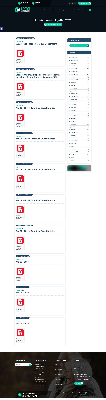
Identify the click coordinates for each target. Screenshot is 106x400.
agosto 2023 (73, 82)
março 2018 (73, 149)
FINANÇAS (77, 10)
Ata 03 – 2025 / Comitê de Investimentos (40, 370)
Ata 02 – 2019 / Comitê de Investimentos (35, 200)
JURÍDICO (69, 10)
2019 (18, 256)
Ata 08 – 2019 (22, 292)
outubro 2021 (74, 121)
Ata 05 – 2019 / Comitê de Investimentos (35, 108)
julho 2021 (73, 127)
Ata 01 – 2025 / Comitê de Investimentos (40, 382)
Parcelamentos (57, 377)
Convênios (56, 367)
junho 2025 (73, 63)
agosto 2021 (73, 124)
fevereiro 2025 (74, 68)
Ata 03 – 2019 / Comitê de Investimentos (35, 169)
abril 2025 (73, 66)
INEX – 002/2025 (38, 364)
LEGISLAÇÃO (62, 10)
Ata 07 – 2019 (22, 323)
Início (55, 364)
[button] (1, 28)
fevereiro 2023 (74, 88)
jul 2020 (18, 41)
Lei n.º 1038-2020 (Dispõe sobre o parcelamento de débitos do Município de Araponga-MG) (39, 75)
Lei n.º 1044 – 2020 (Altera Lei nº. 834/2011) (36, 44)
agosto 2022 (73, 104)
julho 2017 (73, 157)
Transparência (85, 3)
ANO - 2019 (19, 102)
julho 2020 (73, 135)
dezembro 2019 (74, 138)
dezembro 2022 (74, 93)
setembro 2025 (74, 60)
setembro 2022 (74, 102)
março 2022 (73, 115)
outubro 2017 (74, 154)
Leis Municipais (20, 38)
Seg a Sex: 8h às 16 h (26, 4)
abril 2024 (73, 77)
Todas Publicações (29, 38)
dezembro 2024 (74, 71)
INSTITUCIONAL (52, 10)
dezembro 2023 (74, 79)
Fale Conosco (57, 382)
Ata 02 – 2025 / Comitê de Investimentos (40, 376)
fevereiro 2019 (74, 140)
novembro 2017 (74, 151)
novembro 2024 (74, 74)
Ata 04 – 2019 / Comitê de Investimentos (35, 138)
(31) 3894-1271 (38, 4)
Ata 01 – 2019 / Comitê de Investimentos (35, 231)
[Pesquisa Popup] (90, 10)
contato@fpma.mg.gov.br (82, 377)
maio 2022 (73, 110)
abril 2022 (73, 113)
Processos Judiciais (58, 374)
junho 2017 (73, 160)
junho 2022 (73, 107)
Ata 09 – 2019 (22, 261)
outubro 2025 (74, 57)
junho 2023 (73, 85)
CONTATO (83, 10)
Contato (80, 386)
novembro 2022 (74, 96)
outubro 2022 (74, 99)
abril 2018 (73, 146)
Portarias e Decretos (59, 372)
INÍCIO (45, 10)
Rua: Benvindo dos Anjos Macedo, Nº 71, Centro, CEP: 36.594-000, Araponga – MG (83, 381)
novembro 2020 (74, 132)
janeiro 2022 (73, 118)
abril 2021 (73, 129)
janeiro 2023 (73, 91)
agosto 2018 (73, 143)
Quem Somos (57, 379)
